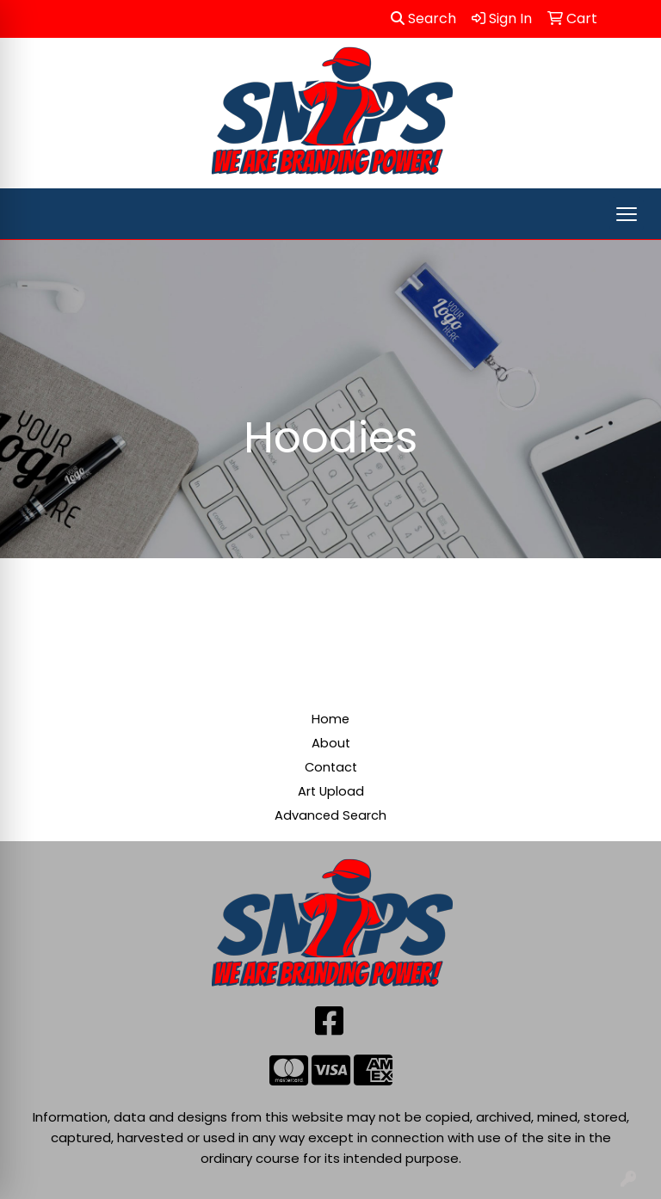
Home (330, 719)
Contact (331, 767)
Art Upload (331, 791)
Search (423, 18)
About (331, 743)
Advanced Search (330, 815)
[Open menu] (626, 214)
